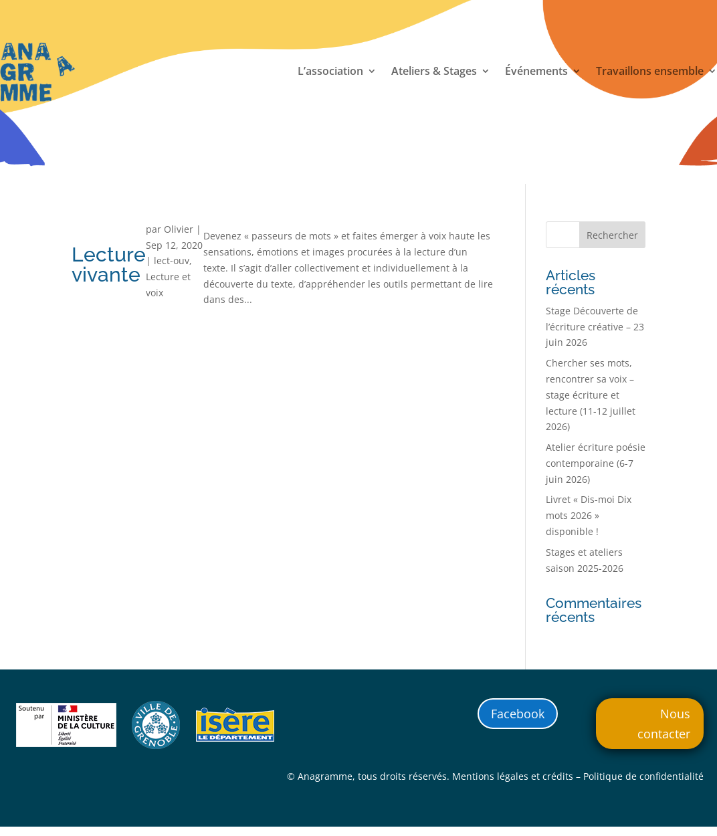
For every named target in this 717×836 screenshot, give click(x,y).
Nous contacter (663, 724)
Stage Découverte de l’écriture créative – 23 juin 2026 (595, 326)
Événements (536, 72)
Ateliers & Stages (434, 72)
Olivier (178, 229)
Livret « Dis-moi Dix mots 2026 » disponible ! (588, 515)
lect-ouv (171, 260)
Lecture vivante (109, 264)
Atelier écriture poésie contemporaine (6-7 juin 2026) (595, 463)
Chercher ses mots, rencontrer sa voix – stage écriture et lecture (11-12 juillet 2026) (590, 394)
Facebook (517, 714)
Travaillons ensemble (650, 72)
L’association (330, 72)
